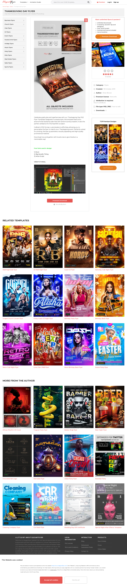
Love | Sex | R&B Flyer (41, 367)
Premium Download (60, 200)
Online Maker (102, 549)
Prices (100, 545)
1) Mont (36, 152)
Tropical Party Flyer (40, 430)
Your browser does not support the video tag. (108, 54)
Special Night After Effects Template (108, 527)
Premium (106, 2)
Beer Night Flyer (101, 430)
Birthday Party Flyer (71, 318)
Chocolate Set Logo (10, 479)
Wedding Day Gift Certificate (74, 527)
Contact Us (84, 551)
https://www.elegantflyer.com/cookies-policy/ (68, 570)
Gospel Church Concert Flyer (13, 318)
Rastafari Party (100, 479)
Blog (82, 541)
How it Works (102, 541)
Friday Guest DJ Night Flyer (43, 318)
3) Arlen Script (39, 156)
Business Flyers (10, 20)
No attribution (60, 204)
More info (113, 97)
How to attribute (100, 103)
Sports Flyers (9, 67)
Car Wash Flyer (39, 527)
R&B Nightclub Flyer (10, 270)
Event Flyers (9, 36)
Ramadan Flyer (39, 479)
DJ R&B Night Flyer (40, 270)
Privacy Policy (69, 551)
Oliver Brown (107, 93)
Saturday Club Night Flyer (104, 270)
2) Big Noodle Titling (41, 154)
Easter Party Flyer (101, 367)
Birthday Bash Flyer (102, 318)
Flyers (106, 85)
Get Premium (108, 168)
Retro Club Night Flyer (10, 367)
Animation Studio (35, 2)
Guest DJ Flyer (69, 270)
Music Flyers (9, 47)
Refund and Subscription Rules (87, 546)
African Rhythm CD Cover (12, 430)
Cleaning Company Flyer (11, 527)
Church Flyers (9, 24)
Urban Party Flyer (70, 479)
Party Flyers (8, 51)
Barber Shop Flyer (70, 430)
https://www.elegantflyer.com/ (59, 565)
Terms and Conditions (71, 547)
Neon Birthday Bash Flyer (73, 367)
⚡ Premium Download (108, 36)
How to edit (116, 106)
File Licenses (69, 543)
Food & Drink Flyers (11, 40)
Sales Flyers (8, 63)
